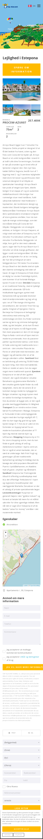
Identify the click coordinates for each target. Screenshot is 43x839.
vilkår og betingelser (29, 657)
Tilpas (18, 835)
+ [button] (6, 532)
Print (13, 733)
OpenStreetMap (35, 585)
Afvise (7, 835)
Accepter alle (21, 829)
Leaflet (26, 585)
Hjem (10, 29)
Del (32, 733)
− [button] (6, 536)
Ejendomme (23, 29)
